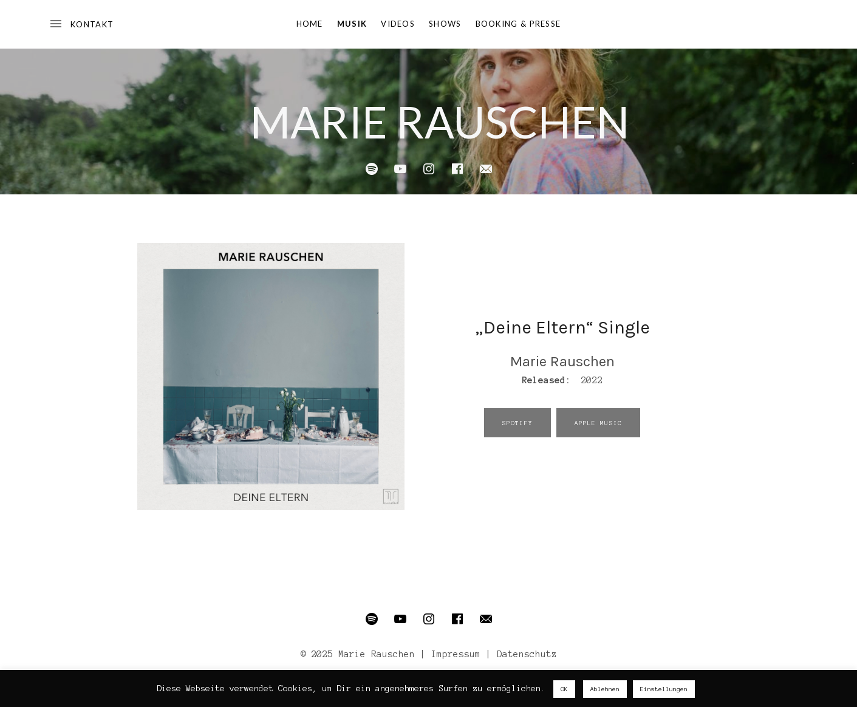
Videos (398, 24)
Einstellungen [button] (664, 689)
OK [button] (564, 689)
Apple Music (598, 423)
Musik (352, 24)
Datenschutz (527, 654)
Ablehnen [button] (605, 689)
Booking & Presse (518, 24)
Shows (445, 24)
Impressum (455, 654)
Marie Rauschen (439, 121)
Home (309, 24)
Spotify (517, 423)
